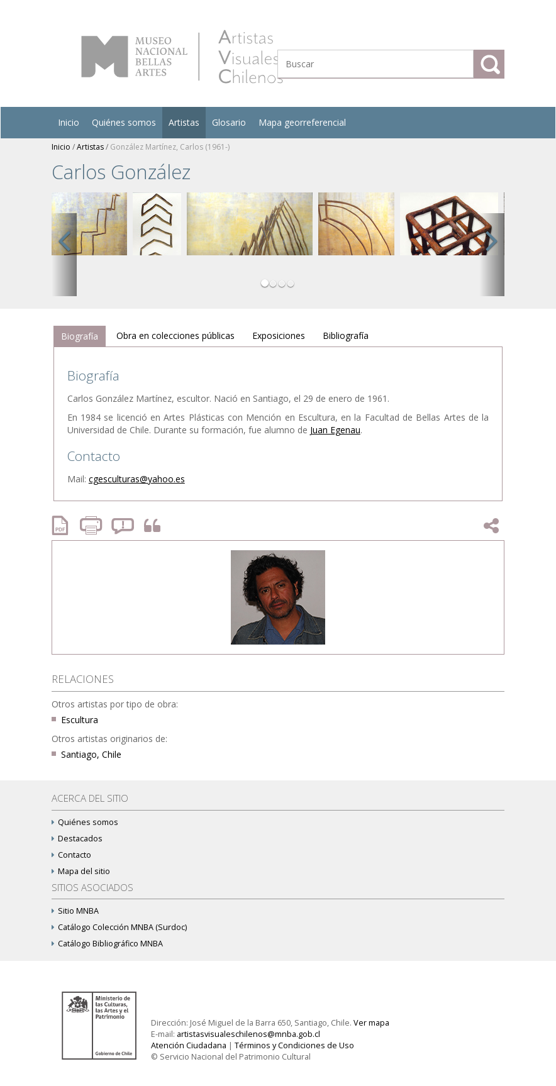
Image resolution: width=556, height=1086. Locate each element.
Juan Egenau (335, 430)
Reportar (123, 525)
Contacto (71, 855)
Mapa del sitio (81, 871)
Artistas (184, 122)
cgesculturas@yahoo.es (137, 479)
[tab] (79, 336)
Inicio (68, 122)
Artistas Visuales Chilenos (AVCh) (182, 56)
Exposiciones (278, 335)
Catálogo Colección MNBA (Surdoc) (119, 927)
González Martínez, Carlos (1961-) (170, 146)
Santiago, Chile (91, 754)
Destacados (77, 838)
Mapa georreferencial (302, 122)
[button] (64, 254)
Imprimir (92, 525)
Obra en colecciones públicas (175, 335)
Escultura (79, 720)
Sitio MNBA (75, 911)
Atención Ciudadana (188, 1045)
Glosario (229, 122)
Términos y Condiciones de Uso (294, 1045)
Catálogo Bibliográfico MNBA (107, 943)
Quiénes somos (124, 122)
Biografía (79, 336)
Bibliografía (346, 335)
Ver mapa (371, 1022)
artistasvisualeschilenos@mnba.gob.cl (248, 1034)
